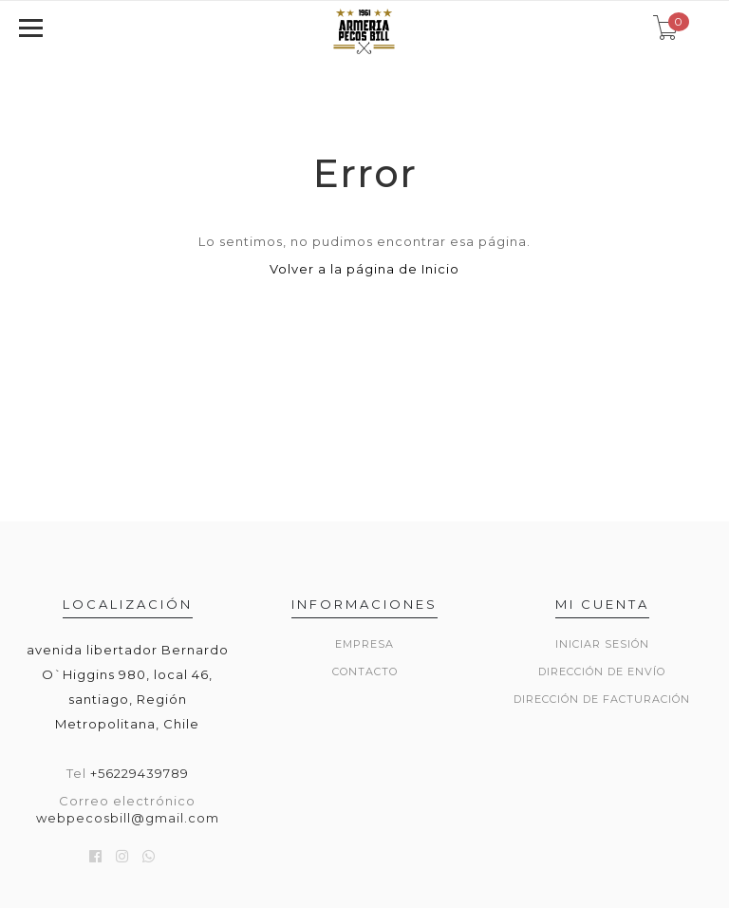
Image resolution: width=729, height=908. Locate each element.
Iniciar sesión (602, 644)
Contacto (365, 671)
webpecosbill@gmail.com (127, 817)
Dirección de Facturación (602, 699)
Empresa (364, 644)
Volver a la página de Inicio (364, 268)
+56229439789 (139, 773)
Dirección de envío (601, 671)
